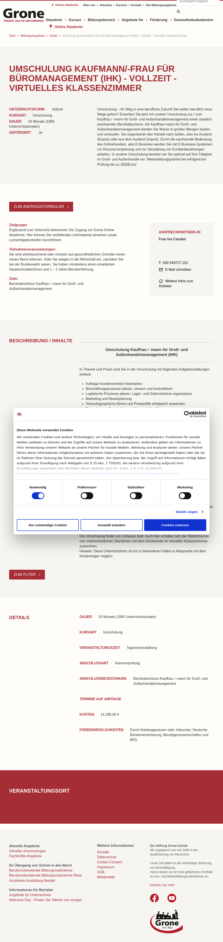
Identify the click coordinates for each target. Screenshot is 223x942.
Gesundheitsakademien (193, 20)
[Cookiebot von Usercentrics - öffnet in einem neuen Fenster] (187, 414)
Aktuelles (106, 5)
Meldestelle (106, 877)
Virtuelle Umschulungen (27, 851)
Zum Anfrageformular (39, 206)
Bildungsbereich (101, 20)
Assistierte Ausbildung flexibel (32, 880)
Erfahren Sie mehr (162, 885)
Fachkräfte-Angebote (25, 856)
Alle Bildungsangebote (160, 5)
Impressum (153, 473)
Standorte (54, 20)
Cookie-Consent (109, 862)
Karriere (121, 5)
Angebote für (133, 20)
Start (12, 35)
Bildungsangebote (32, 35)
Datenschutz (107, 857)
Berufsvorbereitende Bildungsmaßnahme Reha (45, 875)
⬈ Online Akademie (64, 5)
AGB (101, 872)
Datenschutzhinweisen (106, 473)
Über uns (89, 5)
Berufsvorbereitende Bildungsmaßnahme (41, 870)
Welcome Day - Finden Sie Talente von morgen (45, 900)
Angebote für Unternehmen (30, 895)
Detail (53, 35)
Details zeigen (187, 511)
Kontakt (136, 5)
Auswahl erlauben (111, 525)
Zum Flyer (25, 574)
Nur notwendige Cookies (48, 525)
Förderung (158, 20)
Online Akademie (69, 27)
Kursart (75, 20)
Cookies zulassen (175, 525)
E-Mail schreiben (178, 269)
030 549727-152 (175, 263)
